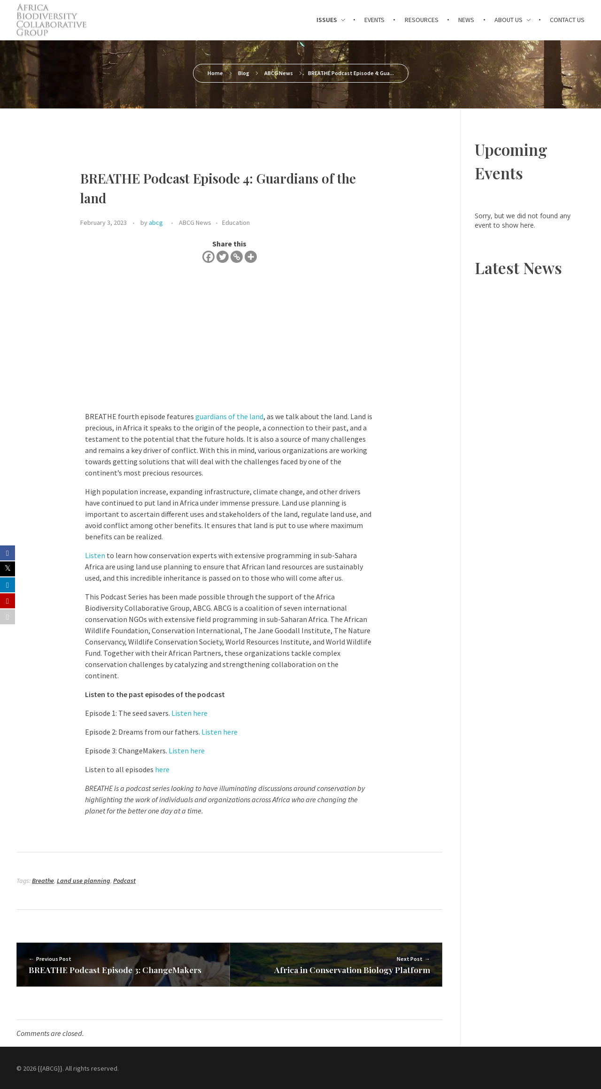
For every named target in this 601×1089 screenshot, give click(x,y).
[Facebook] (208, 257)
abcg (156, 222)
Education (236, 222)
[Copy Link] (237, 257)
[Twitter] (222, 257)
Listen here (189, 713)
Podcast (124, 880)
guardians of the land (229, 416)
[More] (251, 257)
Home (215, 73)
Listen (95, 555)
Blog (243, 73)
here (162, 769)
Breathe (43, 880)
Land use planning (83, 880)
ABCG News (278, 73)
